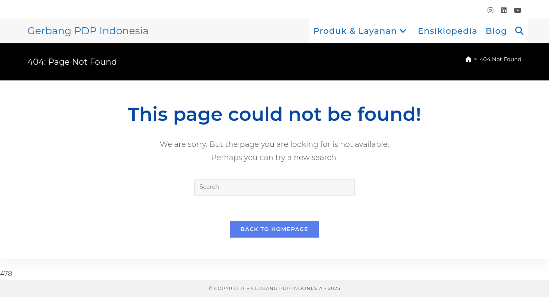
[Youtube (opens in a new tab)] (515, 11)
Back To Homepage (275, 229)
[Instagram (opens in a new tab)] (490, 11)
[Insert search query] (274, 187)
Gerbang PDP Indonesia (88, 31)
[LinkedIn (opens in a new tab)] (503, 11)
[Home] (468, 59)
